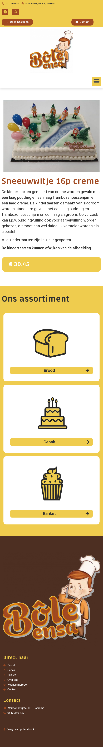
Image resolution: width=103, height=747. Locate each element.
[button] (17, 22)
